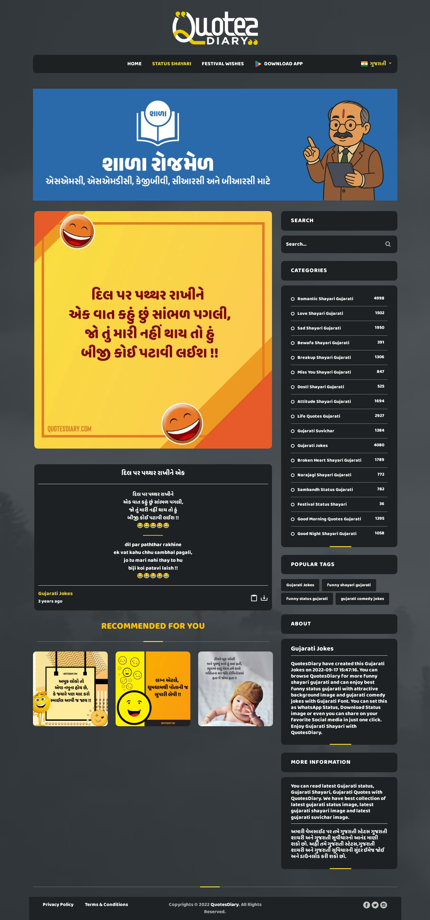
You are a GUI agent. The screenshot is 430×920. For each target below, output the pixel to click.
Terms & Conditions (106, 905)
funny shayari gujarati (349, 585)
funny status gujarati (307, 598)
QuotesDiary (225, 905)
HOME (134, 64)
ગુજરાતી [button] (374, 64)
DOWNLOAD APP (278, 64)
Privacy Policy (58, 905)
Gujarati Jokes (55, 594)
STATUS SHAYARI (171, 64)
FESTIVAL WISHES (223, 64)
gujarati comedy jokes (362, 598)
